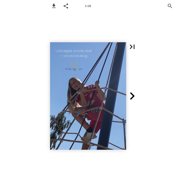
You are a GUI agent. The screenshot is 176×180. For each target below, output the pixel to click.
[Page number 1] (88, 6)
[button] (54, 6)
